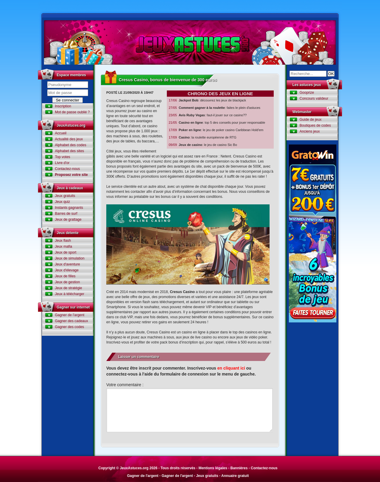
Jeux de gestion (67, 282)
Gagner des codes (69, 327)
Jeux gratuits (65, 196)
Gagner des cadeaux (71, 321)
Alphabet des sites (69, 151)
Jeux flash (63, 240)
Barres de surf (66, 213)
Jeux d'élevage (67, 270)
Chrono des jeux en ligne (220, 93)
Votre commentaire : (124, 384)
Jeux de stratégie (68, 288)
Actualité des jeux (69, 139)
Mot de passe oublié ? (72, 112)
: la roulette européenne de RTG (202, 137)
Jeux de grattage (68, 219)
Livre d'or (62, 163)
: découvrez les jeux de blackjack (207, 100)
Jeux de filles (65, 276)
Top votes (62, 157)
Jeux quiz (62, 202)
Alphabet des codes (70, 145)
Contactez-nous (67, 169)
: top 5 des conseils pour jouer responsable (216, 122)
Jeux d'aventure (67, 264)
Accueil (60, 133)
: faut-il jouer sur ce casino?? (207, 115)
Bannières (239, 468)
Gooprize (307, 92)
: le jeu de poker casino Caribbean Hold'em (215, 130)
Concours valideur (314, 98)
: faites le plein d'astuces (214, 107)
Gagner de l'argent (69, 315)
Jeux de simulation (69, 258)
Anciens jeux (310, 131)
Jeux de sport (65, 252)
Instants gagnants (69, 208)
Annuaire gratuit (235, 476)
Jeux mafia (63, 246)
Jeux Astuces (190, 42)
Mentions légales (213, 468)
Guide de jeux (311, 119)
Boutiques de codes (315, 125)
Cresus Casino (182, 292)
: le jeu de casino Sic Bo (202, 144)
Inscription (63, 106)
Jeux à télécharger (69, 294)
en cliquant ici (231, 368)
